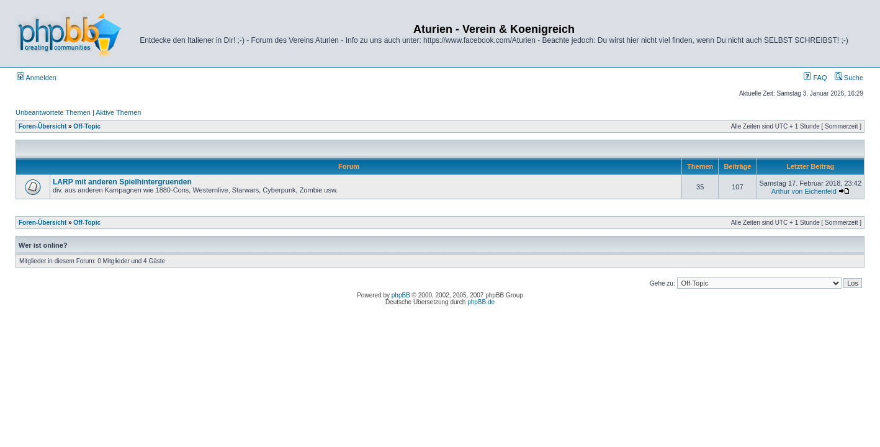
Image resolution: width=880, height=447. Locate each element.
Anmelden (36, 77)
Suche (849, 77)
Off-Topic (87, 126)
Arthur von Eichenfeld (804, 191)
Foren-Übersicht (42, 126)
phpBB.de (481, 302)
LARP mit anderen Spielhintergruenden (122, 182)
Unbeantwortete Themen (53, 112)
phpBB (401, 295)
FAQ (815, 77)
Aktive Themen (118, 112)
